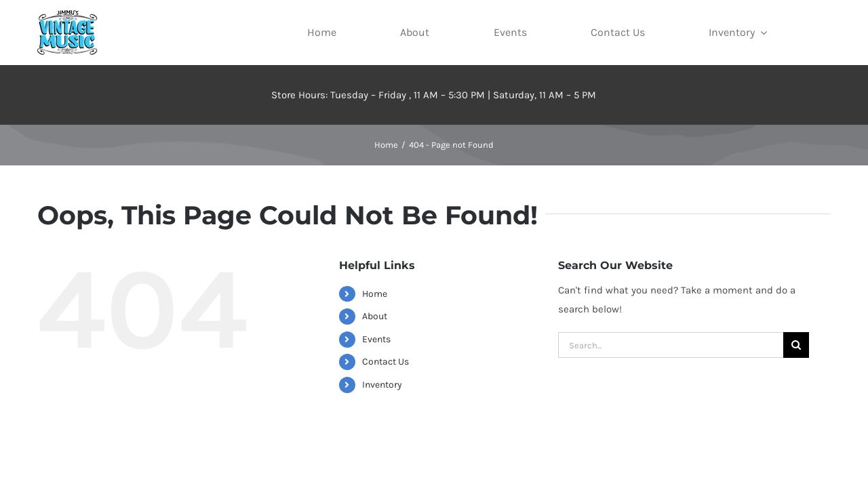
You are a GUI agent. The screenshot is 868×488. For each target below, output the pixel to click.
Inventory (382, 384)
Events (376, 339)
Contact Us (385, 361)
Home (374, 294)
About (374, 316)
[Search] (796, 345)
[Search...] (670, 345)
